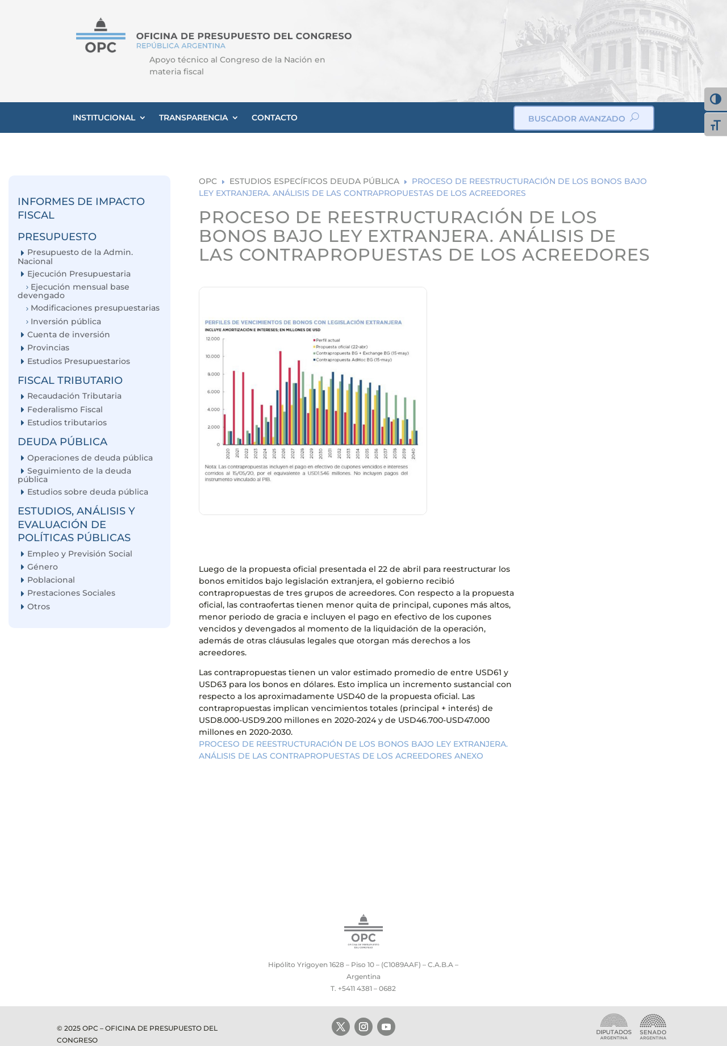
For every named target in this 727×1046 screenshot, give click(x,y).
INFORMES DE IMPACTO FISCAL (81, 208)
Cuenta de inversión (68, 334)
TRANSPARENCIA (193, 118)
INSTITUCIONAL (104, 118)
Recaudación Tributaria (74, 396)
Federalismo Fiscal (65, 409)
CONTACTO (275, 118)
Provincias (48, 348)
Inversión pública (66, 321)
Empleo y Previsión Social (79, 554)
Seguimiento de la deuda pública (74, 475)
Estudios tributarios (67, 423)
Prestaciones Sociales (71, 593)
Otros (38, 607)
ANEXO (468, 756)
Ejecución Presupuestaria (79, 274)
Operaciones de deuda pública (90, 458)
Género (42, 567)
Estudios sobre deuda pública (87, 492)
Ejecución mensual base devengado (73, 291)
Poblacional (51, 580)
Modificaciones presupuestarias (95, 308)
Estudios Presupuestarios (78, 361)
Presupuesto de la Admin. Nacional (75, 256)
